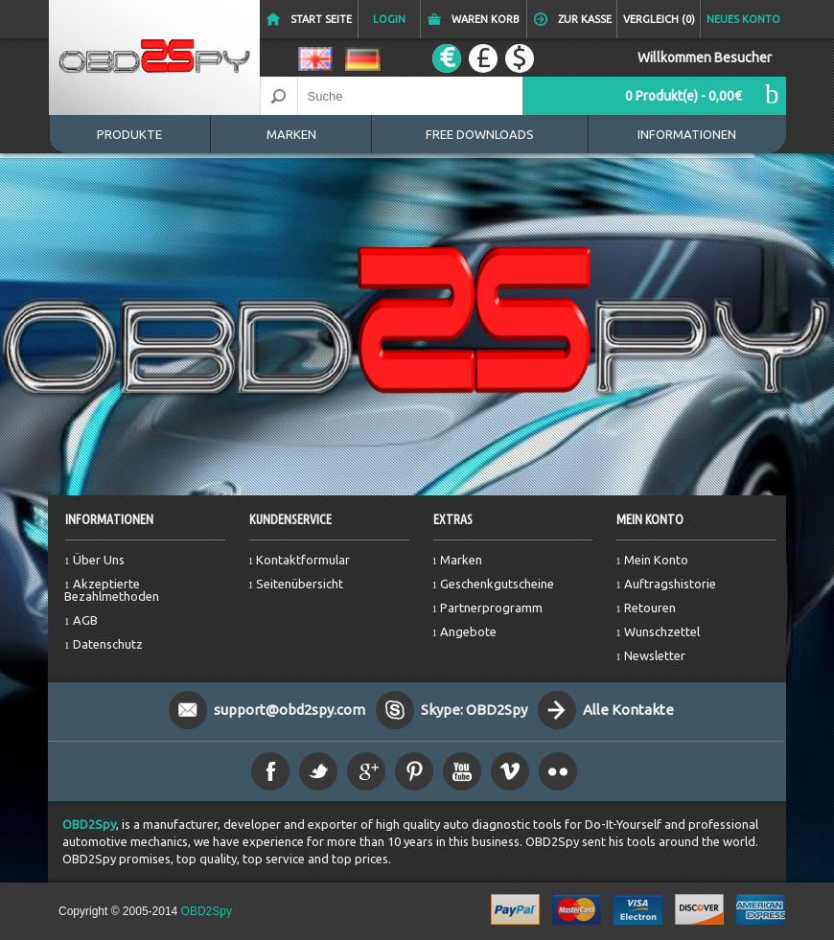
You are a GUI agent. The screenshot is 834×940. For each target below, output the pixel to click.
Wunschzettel (662, 631)
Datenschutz (108, 644)
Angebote (468, 631)
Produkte (129, 134)
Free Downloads (480, 134)
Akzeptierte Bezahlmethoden (111, 590)
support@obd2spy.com (289, 709)
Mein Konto (656, 559)
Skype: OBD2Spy (474, 709)
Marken (291, 134)
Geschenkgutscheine (497, 583)
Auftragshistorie (670, 583)
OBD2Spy (89, 824)
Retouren (650, 607)
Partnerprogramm (491, 607)
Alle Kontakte (628, 709)
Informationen (686, 134)
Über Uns (99, 559)
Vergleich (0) (659, 19)
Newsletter (654, 655)
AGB (85, 620)
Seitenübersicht (299, 583)
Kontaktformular (303, 559)
